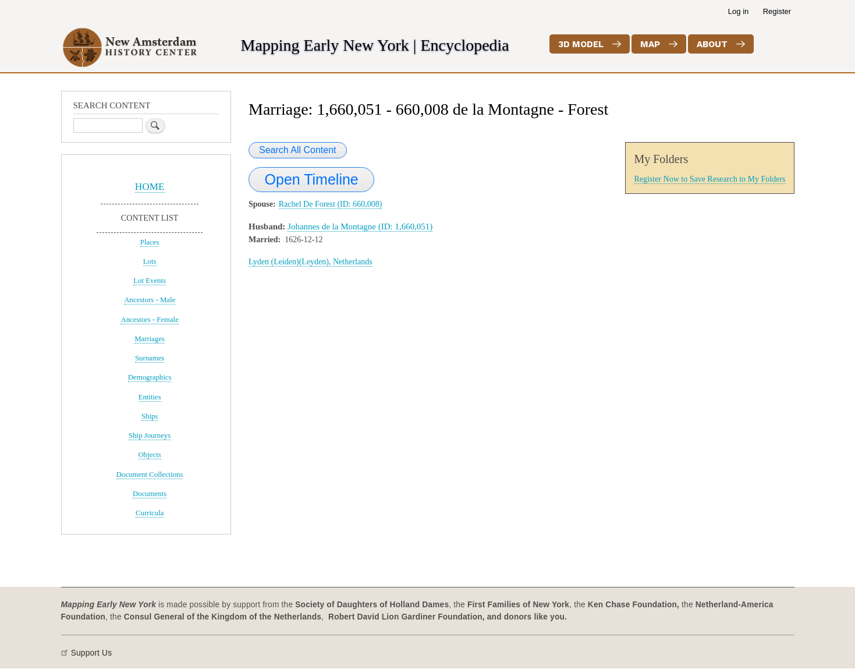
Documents (149, 494)
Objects (150, 455)
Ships (149, 416)
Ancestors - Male (149, 300)
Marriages (149, 339)
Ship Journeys (150, 435)
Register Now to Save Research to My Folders (709, 179)
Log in (738, 11)
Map (650, 44)
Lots (150, 261)
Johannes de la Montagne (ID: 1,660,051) (360, 226)
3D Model (581, 44)
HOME (150, 186)
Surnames (149, 358)
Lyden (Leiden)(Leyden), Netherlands (310, 261)
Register (777, 11)
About (712, 44)
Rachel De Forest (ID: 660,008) (330, 204)
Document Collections (149, 474)
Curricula (150, 513)
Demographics (150, 377)
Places (149, 242)
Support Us (91, 653)
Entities (150, 397)
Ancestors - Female (149, 320)
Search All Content (297, 150)
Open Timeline (312, 179)
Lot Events (149, 281)
